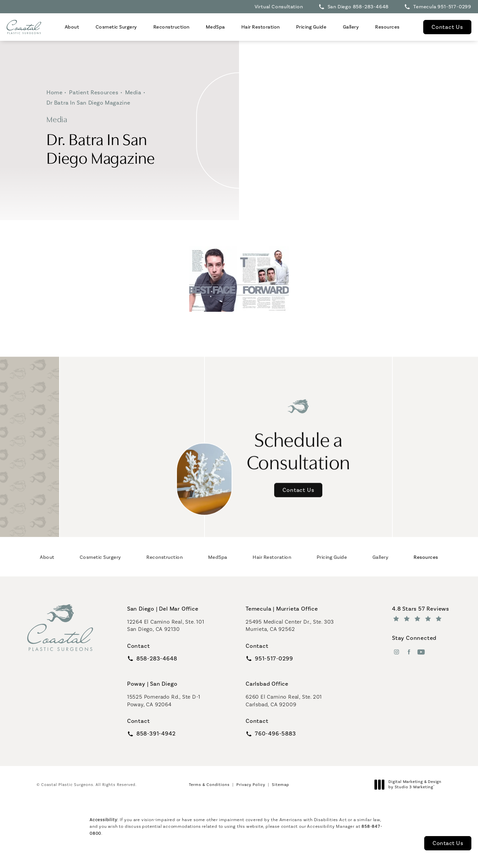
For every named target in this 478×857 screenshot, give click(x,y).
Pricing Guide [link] (311, 27)
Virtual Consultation (279, 7)
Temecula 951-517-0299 (442, 7)
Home (54, 92)
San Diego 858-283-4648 (358, 7)
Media (133, 92)
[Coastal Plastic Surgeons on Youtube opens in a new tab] (421, 651)
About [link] (72, 27)
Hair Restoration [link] (260, 27)
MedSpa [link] (215, 27)
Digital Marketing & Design (409, 784)
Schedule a (299, 436)
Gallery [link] (351, 27)
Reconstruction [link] (171, 27)
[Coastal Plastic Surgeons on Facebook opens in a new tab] (408, 651)
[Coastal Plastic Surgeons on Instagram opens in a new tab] (396, 651)
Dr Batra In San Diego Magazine (88, 102)
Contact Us (447, 27)
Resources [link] (387, 27)
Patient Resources (93, 92)
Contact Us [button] (448, 843)
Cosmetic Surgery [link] (116, 27)
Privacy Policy (250, 784)
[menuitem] (72, 27)
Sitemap (280, 784)
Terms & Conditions (209, 784)
